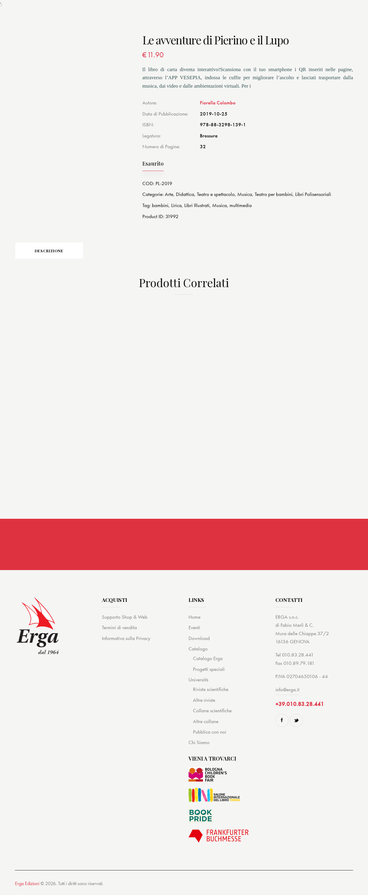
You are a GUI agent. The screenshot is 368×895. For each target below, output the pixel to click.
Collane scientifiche (212, 712)
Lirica (176, 205)
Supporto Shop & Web (124, 618)
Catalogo (198, 650)
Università (198, 681)
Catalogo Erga (208, 660)
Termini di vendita (119, 629)
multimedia (241, 205)
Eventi (194, 629)
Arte (169, 194)
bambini (160, 205)
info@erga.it (287, 691)
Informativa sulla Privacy (126, 639)
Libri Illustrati (196, 205)
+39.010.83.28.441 (299, 705)
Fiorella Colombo (218, 102)
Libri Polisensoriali (313, 194)
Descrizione (57, 251)
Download (199, 639)
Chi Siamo (198, 744)
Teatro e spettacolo (216, 194)
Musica (244, 194)
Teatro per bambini (273, 194)
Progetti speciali (209, 670)
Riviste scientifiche (210, 691)
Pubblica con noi (209, 733)
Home (194, 618)
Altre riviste (204, 701)
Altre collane (205, 722)
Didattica (185, 194)
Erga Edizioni (27, 885)
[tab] (56, 251)
